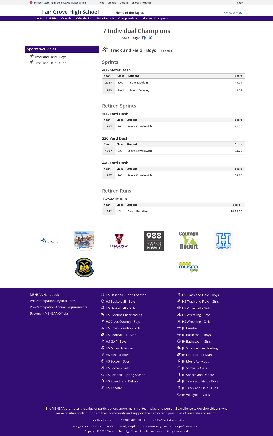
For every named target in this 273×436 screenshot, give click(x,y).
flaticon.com (99, 426)
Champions (154, 18)
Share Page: (130, 38)
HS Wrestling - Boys (196, 315)
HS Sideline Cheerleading (124, 315)
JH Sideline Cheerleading (200, 348)
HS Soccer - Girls (118, 368)
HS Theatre (114, 388)
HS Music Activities (120, 348)
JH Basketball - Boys (196, 335)
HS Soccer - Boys (118, 361)
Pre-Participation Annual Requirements (58, 307)
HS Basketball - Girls (120, 308)
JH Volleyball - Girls (196, 394)
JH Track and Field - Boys (200, 381)
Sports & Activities (46, 18)
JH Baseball (190, 328)
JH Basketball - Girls (196, 341)
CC (115, 426)
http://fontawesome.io (188, 426)
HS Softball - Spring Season (125, 375)
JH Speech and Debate (198, 375)
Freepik (131, 426)
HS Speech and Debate (122, 381)
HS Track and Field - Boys (200, 295)
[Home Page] (101, 2)
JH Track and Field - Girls (200, 388)
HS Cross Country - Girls (123, 328)
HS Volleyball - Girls (196, 308)
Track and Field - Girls (48, 63)
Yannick (122, 426)
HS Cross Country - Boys (123, 321)
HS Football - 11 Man (121, 335)
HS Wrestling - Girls (196, 321)
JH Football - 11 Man (197, 354)
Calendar (67, 18)
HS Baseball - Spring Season (126, 295)
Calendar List (84, 18)
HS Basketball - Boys (120, 301)
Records (105, 18)
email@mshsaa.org (102, 420)
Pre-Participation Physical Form (53, 301)
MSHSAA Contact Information (168, 420)
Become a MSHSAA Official (49, 313)
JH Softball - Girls (194, 368)
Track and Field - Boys (48, 57)
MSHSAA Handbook (44, 294)
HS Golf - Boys (116, 341)
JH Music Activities (195, 361)
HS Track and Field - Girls (200, 301)
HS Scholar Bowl (117, 354)
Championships (127, 18)
